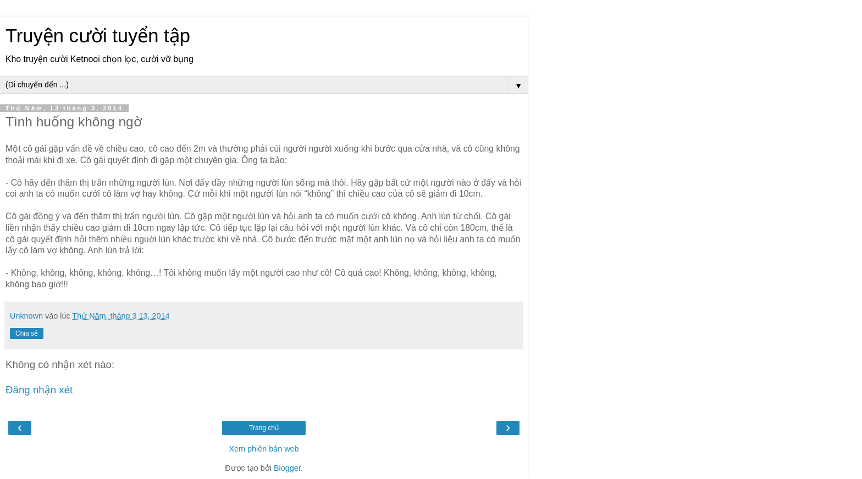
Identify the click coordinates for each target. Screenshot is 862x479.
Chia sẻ (26, 333)
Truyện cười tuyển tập (97, 35)
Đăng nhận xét (39, 390)
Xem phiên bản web (264, 448)
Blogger (287, 468)
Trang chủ (264, 428)
